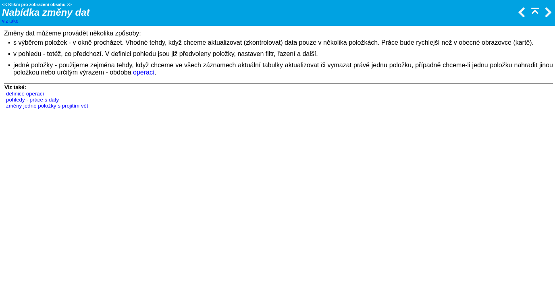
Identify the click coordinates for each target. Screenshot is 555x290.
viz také (10, 21)
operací (143, 72)
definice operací (25, 94)
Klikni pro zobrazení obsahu (36, 4)
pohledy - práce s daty (32, 100)
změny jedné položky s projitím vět (47, 106)
